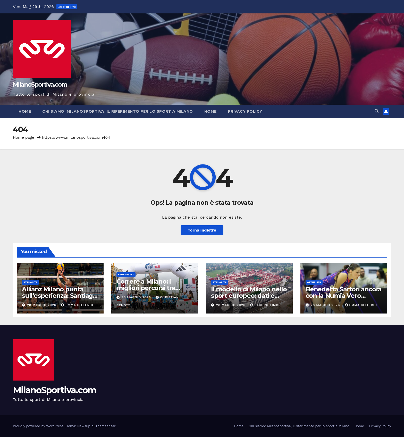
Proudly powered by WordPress (39, 426)
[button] (377, 111)
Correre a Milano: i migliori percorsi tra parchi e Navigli (145, 288)
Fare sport (126, 274)
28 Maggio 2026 (42, 305)
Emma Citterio (77, 305)
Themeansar (105, 426)
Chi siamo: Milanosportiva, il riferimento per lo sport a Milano (117, 111)
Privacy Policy (245, 111)
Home (25, 111)
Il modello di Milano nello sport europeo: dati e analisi (249, 295)
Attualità (30, 282)
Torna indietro (202, 230)
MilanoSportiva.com (40, 84)
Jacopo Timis (265, 305)
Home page (23, 137)
